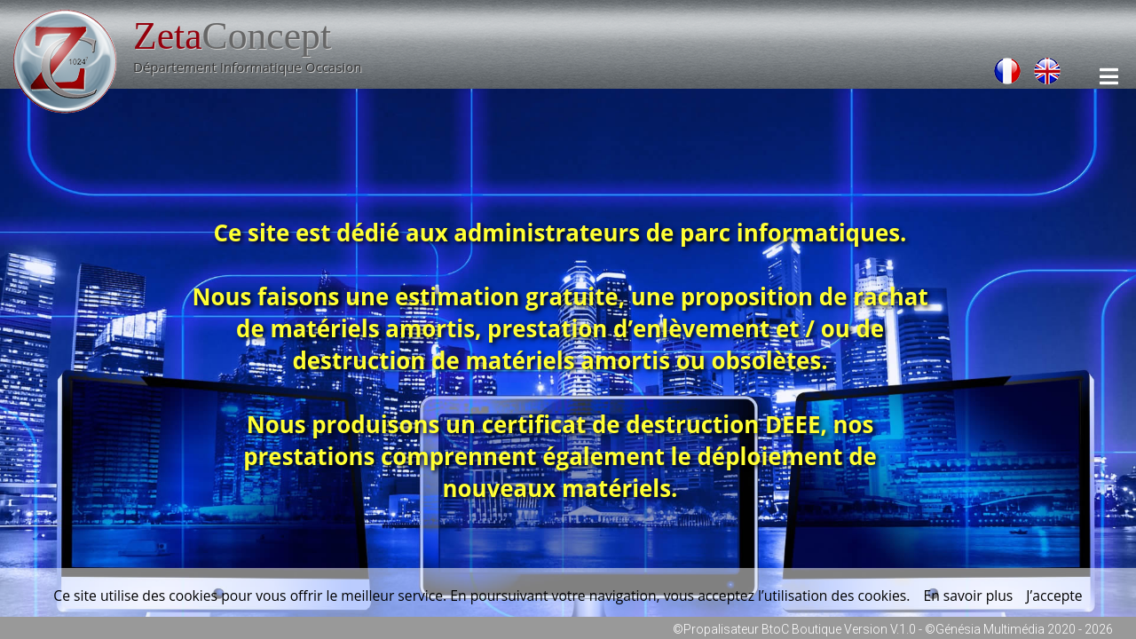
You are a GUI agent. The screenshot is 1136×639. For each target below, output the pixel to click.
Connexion (805, 16)
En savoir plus (968, 595)
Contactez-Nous (685, 16)
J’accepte (1054, 595)
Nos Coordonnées (541, 16)
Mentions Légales (931, 16)
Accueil (425, 16)
